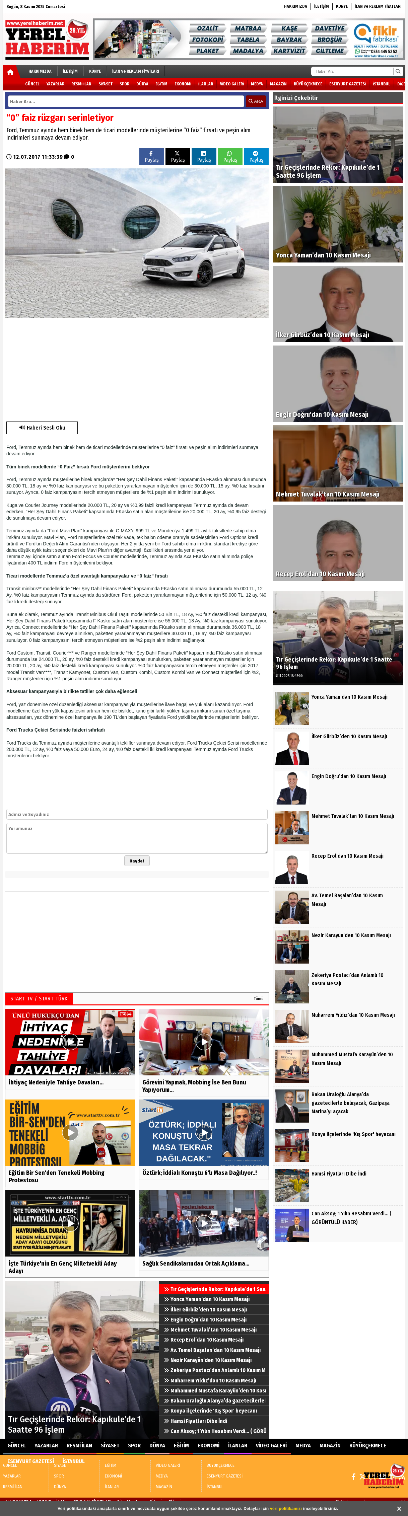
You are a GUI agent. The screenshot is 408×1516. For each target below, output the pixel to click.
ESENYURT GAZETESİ (347, 84)
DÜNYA (142, 84)
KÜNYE (342, 6)
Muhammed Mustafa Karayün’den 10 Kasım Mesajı (215, 1390)
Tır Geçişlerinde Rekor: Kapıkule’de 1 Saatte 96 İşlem (215, 1289)
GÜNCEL (32, 84)
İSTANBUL (381, 84)
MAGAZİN (278, 84)
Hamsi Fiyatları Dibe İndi (195, 1421)
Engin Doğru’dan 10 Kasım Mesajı (205, 1319)
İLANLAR (205, 84)
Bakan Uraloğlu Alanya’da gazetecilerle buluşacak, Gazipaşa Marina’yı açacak (215, 1400)
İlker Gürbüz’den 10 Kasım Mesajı (205, 1309)
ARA (256, 101)
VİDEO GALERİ (232, 84)
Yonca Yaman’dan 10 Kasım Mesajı (207, 1299)
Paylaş (152, 157)
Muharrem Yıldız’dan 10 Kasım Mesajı (210, 1380)
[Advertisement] (119, 368)
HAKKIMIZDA (295, 6)
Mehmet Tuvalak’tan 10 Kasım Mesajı (210, 1329)
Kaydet (137, 860)
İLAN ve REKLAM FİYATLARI (378, 6)
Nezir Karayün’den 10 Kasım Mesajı (208, 1360)
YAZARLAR (55, 84)
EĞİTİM (161, 84)
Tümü (259, 998)
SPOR (124, 84)
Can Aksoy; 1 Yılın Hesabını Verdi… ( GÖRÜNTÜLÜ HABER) (215, 1431)
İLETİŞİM (321, 6)
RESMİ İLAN (81, 84)
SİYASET (105, 84)
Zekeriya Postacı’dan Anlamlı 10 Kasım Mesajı (215, 1370)
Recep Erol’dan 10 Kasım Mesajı (204, 1340)
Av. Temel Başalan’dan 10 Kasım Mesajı (212, 1350)
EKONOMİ (183, 84)
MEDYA (257, 84)
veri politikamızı (286, 1508)
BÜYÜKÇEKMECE (308, 84)
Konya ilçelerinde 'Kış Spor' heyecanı (210, 1411)
